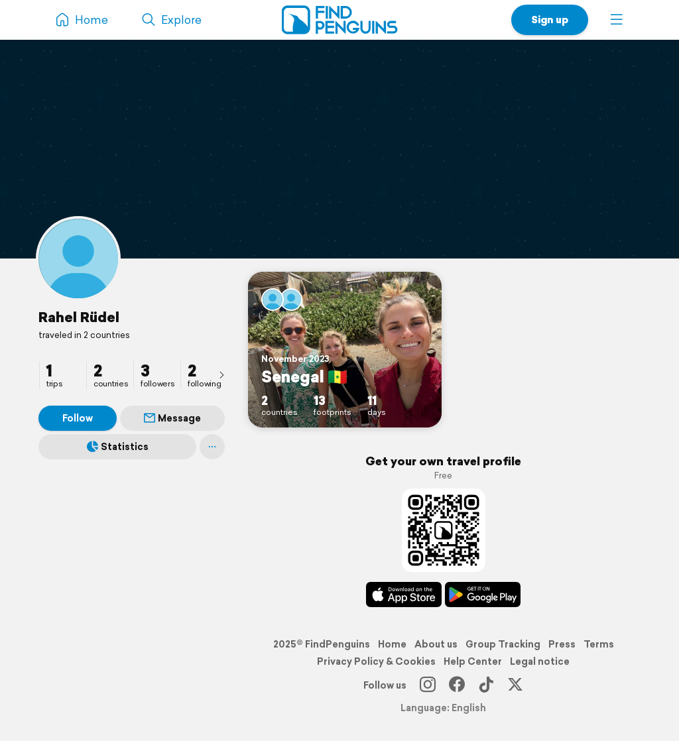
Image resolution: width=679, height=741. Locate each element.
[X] (515, 685)
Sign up (549, 20)
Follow (77, 418)
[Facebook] (457, 685)
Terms (599, 644)
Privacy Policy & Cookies (376, 661)
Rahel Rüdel (78, 317)
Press (562, 644)
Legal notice (540, 661)
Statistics (118, 446)
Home (392, 644)
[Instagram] (428, 685)
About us (436, 644)
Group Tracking (502, 644)
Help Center (473, 661)
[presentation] (221, 374)
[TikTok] (486, 685)
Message (172, 418)
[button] (617, 20)
